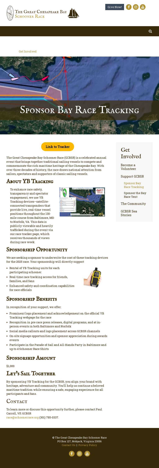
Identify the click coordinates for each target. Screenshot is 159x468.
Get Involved (27, 51)
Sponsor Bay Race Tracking (134, 185)
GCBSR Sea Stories (129, 213)
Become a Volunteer (128, 167)
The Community (133, 204)
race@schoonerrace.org (22, 417)
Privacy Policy (87, 445)
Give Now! (115, 7)
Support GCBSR (132, 176)
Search (150, 31)
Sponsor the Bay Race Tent (135, 195)
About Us (25, 41)
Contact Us (68, 445)
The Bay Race (53, 41)
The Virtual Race (86, 41)
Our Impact (118, 41)
